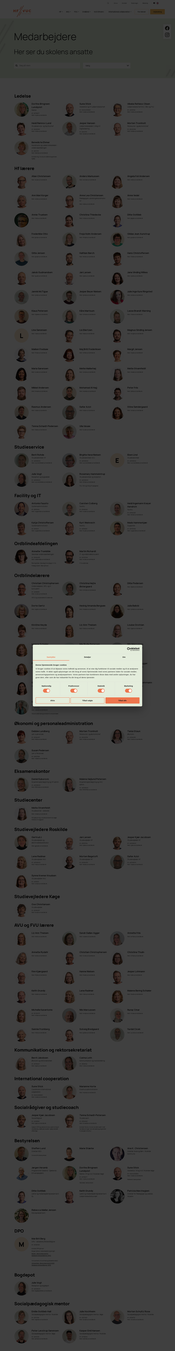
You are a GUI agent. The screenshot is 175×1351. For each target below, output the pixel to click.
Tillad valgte (87, 700)
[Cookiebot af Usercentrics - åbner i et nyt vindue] (129, 649)
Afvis (52, 700)
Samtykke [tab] (51, 657)
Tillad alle (122, 700)
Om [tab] (123, 657)
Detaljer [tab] (87, 657)
